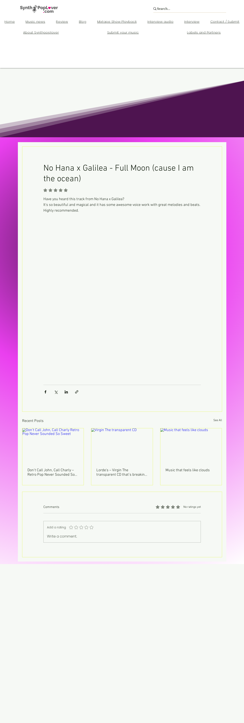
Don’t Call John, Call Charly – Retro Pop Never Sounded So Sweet (51, 472)
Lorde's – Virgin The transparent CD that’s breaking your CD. (121, 472)
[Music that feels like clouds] (191, 445)
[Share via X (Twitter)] (56, 392)
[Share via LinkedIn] (66, 392)
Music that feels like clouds (188, 470)
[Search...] (187, 9)
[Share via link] (77, 392)
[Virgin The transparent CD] (122, 445)
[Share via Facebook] (45, 392)
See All (217, 420)
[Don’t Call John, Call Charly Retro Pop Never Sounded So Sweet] (53, 445)
